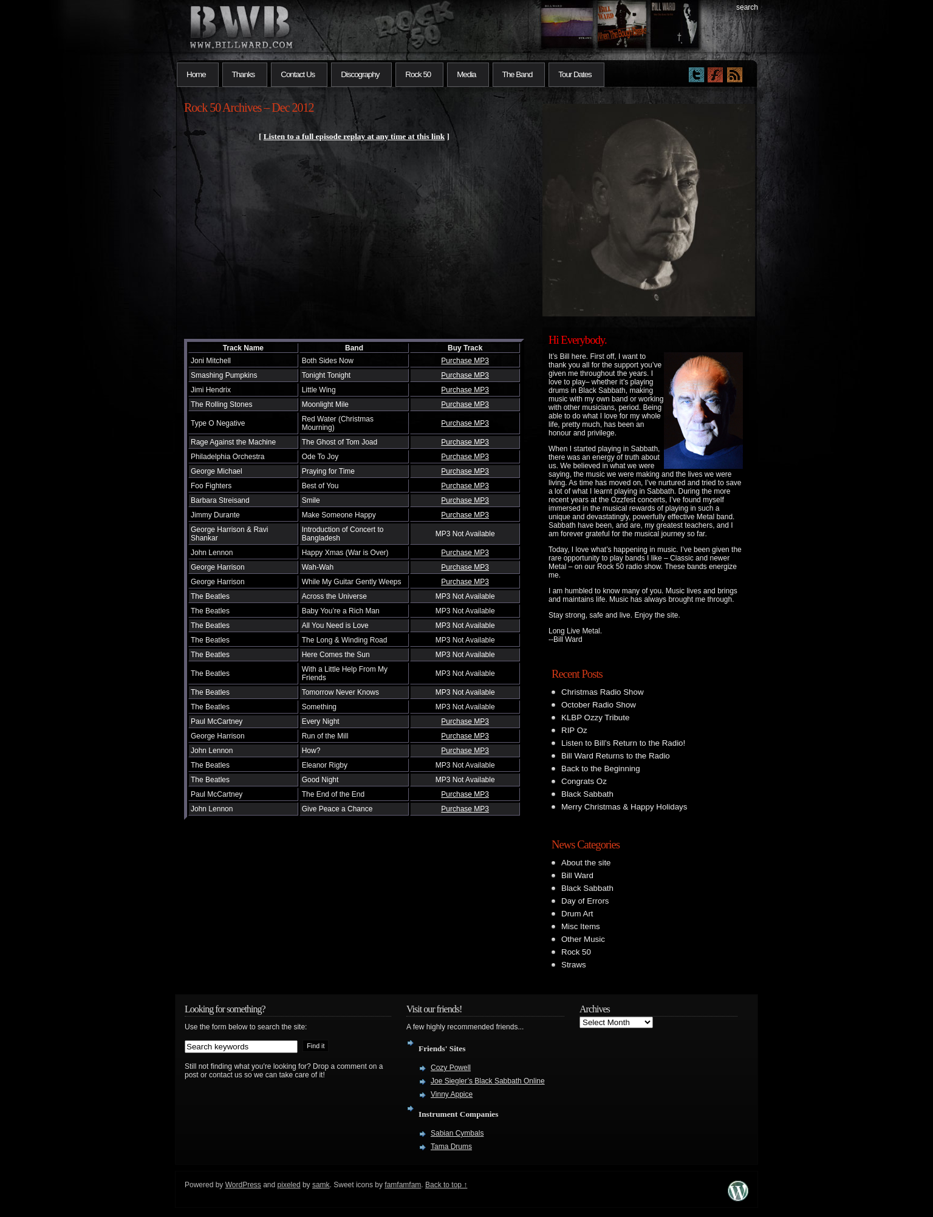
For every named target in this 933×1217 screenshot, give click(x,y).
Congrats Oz (584, 781)
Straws (573, 964)
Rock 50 (418, 74)
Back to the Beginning (600, 768)
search (747, 7)
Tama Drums (451, 1146)
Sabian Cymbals (457, 1133)
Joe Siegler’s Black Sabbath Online (488, 1081)
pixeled (289, 1185)
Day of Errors (585, 900)
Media (466, 74)
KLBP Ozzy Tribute (595, 717)
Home (196, 74)
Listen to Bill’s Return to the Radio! (623, 743)
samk (321, 1185)
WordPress (243, 1185)
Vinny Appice (452, 1094)
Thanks (243, 74)
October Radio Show (598, 704)
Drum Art (577, 913)
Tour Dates (574, 74)
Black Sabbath (587, 794)
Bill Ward (577, 875)
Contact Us (298, 74)
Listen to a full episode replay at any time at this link (354, 136)
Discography (360, 74)
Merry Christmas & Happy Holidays (624, 806)
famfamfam (402, 1185)
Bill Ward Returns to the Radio (615, 755)
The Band (517, 74)
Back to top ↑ (446, 1185)
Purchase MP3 (465, 360)
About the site (586, 862)
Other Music (583, 939)
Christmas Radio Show (602, 692)
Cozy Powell (451, 1067)
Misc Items (580, 926)
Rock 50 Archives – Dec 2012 (249, 107)
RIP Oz (574, 730)
